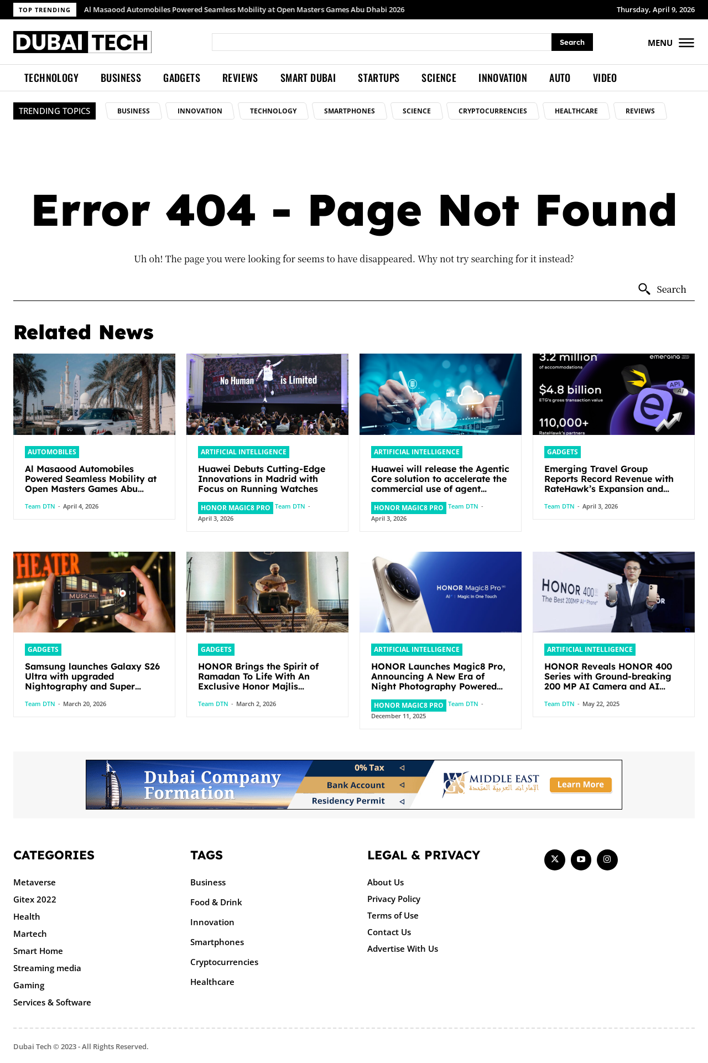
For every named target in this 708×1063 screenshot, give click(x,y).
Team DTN (40, 505)
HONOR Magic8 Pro (232, 507)
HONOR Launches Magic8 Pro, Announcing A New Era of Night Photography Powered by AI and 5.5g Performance (438, 679)
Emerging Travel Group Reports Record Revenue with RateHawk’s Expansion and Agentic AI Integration (609, 483)
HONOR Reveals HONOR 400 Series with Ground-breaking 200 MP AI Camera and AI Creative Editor (608, 679)
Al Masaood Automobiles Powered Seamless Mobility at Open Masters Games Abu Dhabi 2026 (245, 9)
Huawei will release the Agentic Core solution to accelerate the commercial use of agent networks (440, 483)
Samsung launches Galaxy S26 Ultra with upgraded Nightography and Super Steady (92, 679)
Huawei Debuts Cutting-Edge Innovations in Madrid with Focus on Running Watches (261, 478)
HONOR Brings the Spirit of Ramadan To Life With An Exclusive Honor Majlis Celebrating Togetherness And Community (264, 684)
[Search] (572, 42)
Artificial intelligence (239, 452)
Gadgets (561, 452)
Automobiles (49, 452)
